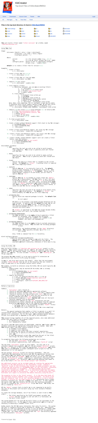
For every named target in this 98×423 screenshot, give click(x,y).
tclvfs (37, 31)
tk (50, 28)
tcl (36, 28)
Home (4, 16)
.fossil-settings (11, 28)
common (9, 33)
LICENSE (67, 31)
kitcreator (67, 28)
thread (38, 36)
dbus (8, 36)
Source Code (23, 16)
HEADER (53, 36)
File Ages (9, 19)
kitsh (23, 31)
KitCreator (21, 3)
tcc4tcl (23, 36)
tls (51, 31)
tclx (37, 33)
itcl (22, 28)
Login (93, 16)
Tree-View (23, 19)
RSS (14, 419)
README (67, 33)
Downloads (13, 16)
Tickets (32, 16)
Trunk (31, 19)
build (8, 31)
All (3, 19)
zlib (51, 33)
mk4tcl (23, 33)
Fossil (10, 419)
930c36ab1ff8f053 (38, 25)
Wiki (39, 16)
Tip (16, 19)
